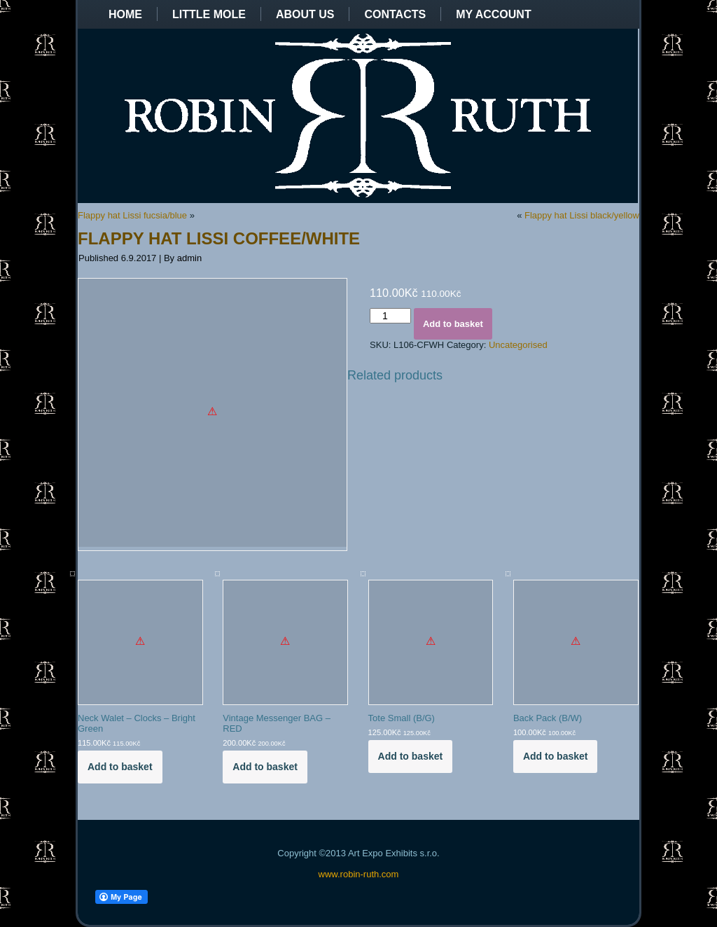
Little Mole (209, 14)
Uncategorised (518, 345)
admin (189, 258)
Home (125, 14)
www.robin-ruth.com (359, 874)
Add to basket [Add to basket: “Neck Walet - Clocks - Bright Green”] (120, 766)
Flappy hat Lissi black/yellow (581, 215)
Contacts (395, 14)
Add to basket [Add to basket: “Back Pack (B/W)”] (555, 756)
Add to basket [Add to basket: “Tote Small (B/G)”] (410, 756)
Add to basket (453, 324)
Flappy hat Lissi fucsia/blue (132, 215)
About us (305, 14)
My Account (493, 14)
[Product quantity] (390, 315)
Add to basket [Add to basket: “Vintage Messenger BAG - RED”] (265, 766)
